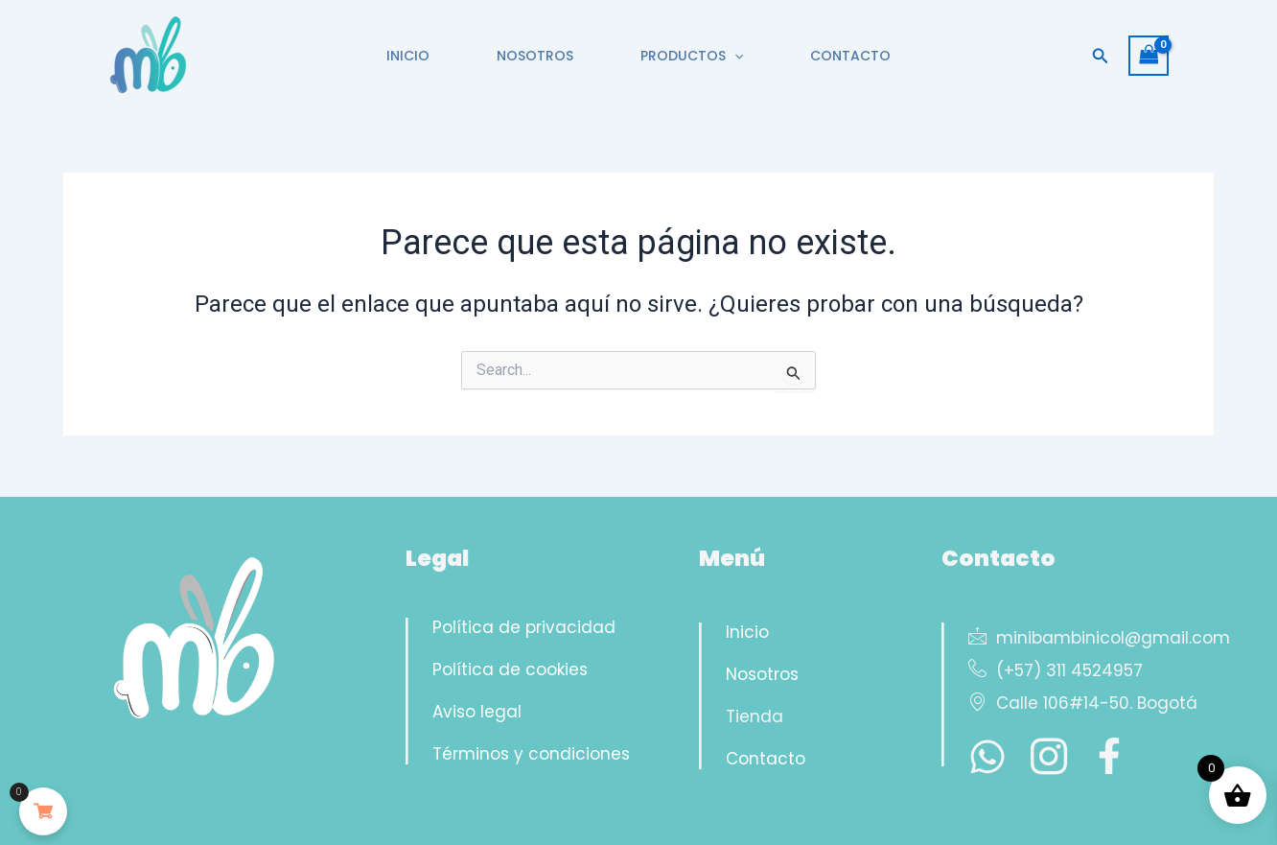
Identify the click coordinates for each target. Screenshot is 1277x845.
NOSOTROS (530, 55)
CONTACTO (864, 55)
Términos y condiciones (531, 753)
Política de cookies (510, 669)
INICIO (393, 55)
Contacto (765, 758)
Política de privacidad (523, 627)
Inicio (747, 632)
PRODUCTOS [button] (696, 55)
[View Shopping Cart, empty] (1148, 55)
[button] (739, 55)
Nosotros (762, 674)
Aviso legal (477, 711)
